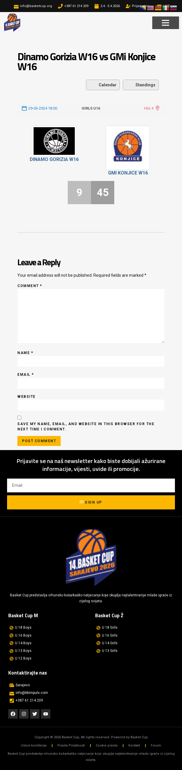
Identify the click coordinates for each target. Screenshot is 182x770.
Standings (140, 84)
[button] (165, 22)
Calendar (103, 84)
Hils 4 (148, 108)
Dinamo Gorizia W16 (54, 159)
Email (25, 375)
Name (25, 353)
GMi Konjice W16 (128, 173)
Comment (29, 286)
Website (26, 397)
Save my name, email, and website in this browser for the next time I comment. (85, 426)
